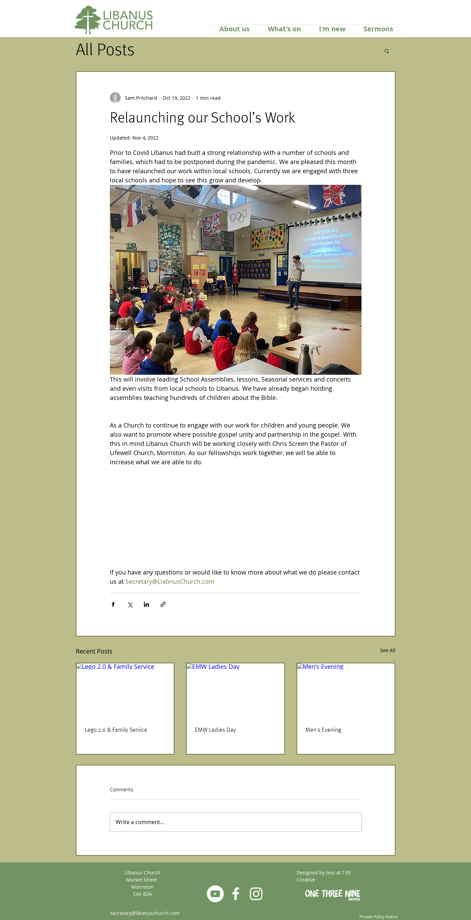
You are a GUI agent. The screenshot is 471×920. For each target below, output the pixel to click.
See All (388, 650)
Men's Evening (323, 730)
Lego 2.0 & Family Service (116, 730)
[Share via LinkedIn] (146, 604)
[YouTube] (215, 893)
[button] (387, 50)
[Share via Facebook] (113, 604)
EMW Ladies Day (215, 730)
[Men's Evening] (346, 690)
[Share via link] (163, 604)
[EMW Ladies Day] (235, 690)
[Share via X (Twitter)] (130, 604)
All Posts (105, 50)
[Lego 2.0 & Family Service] (125, 690)
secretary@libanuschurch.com (145, 913)
